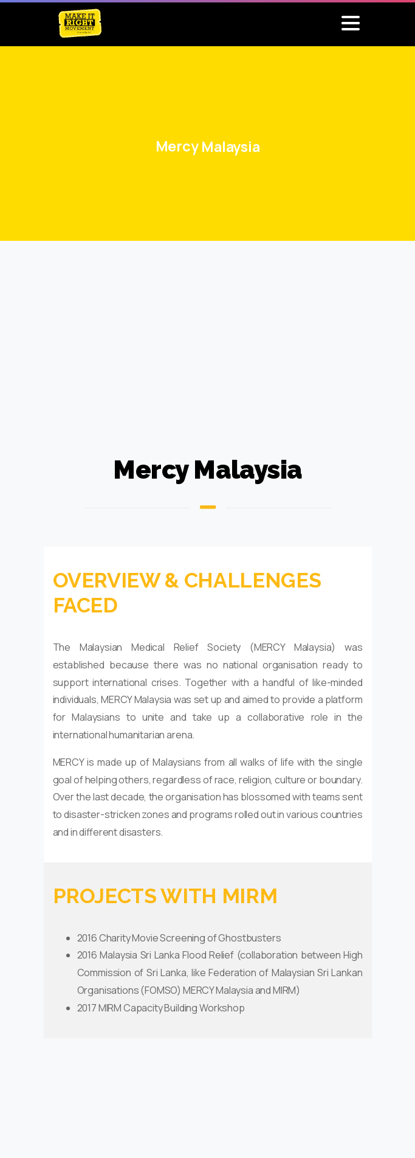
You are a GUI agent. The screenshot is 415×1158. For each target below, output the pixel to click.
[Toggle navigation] (350, 23)
